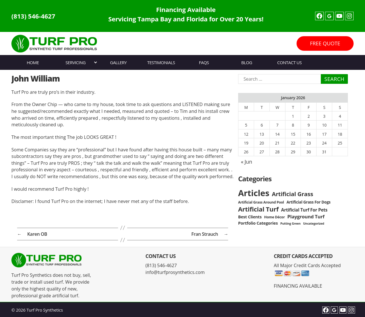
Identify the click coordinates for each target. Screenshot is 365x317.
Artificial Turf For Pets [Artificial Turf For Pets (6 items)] (304, 210)
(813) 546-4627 (33, 16)
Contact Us (289, 62)
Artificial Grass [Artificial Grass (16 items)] (292, 194)
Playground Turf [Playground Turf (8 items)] (306, 216)
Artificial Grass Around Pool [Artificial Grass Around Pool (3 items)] (261, 202)
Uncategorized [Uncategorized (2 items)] (313, 223)
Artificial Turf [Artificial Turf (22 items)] (258, 209)
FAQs (204, 62)
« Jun (246, 161)
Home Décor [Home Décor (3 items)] (274, 217)
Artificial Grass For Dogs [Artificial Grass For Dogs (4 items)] (308, 202)
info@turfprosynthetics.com (175, 272)
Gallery (118, 62)
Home (33, 62)
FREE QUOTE (325, 43)
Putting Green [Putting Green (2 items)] (290, 223)
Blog (246, 62)
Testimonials (161, 62)
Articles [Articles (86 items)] (253, 193)
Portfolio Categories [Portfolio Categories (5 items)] (258, 223)
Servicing (76, 62)
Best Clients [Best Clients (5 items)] (249, 217)
